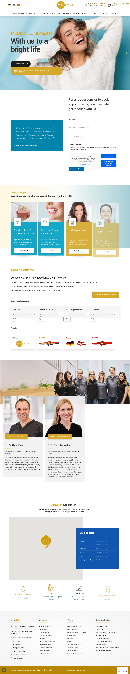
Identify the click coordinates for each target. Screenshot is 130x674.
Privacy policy (70, 670)
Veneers (96, 310)
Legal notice (81, 670)
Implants (16, 310)
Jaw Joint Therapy (73, 647)
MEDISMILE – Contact (45, 654)
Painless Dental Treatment (75, 654)
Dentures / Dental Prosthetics (76, 632)
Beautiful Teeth (47, 14)
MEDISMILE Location (45, 647)
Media (105, 14)
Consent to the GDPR (76, 144)
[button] (4, 670)
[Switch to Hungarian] (18, 5)
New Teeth (33, 14)
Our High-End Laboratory (47, 641)
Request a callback (76, 169)
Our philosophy (43, 629)
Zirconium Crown (46, 310)
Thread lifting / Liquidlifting (104, 641)
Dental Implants (72, 629)
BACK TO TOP (122, 671)
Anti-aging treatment (102, 638)
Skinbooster (99, 629)
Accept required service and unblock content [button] (108, 163)
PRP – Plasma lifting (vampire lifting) (107, 647)
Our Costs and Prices (45, 644)
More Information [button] (85, 164)
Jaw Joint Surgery (72, 651)
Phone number (74, 132)
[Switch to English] (14, 5)
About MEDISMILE (19, 14)
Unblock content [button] (108, 156)
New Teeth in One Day (74, 626)
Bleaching (70, 638)
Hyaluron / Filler (101, 635)
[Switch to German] (9, 5)
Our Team (42, 638)
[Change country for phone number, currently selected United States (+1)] (71, 136)
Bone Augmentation (74, 310)
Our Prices (95, 14)
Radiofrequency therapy (103, 651)
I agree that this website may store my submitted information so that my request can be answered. (94, 148)
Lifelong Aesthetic (101, 626)
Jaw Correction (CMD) (74, 644)
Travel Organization (45, 651)
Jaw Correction (63, 14)
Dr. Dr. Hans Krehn (44, 632)
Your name (72, 119)
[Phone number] (93, 136)
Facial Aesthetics (80, 14)
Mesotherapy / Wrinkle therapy (105, 632)
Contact (114, 14)
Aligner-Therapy (72, 635)
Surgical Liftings (101, 644)
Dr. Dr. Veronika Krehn (45, 635)
